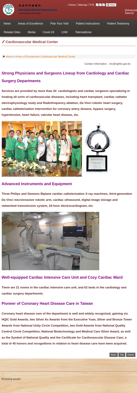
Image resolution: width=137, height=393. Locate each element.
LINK (64, 32)
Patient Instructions (88, 23)
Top (122, 354)
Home (72, 5)
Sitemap (82, 5)
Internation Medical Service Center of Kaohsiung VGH (29, 9)
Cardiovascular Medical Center (57, 56)
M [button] (100, 4)
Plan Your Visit (59, 23)
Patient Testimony (118, 23)
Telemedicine (83, 32)
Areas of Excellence (30, 23)
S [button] (97, 4)
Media (32, 32)
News (7, 23)
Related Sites (12, 32)
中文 (91, 4)
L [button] (103, 4)
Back (113, 354)
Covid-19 (48, 32)
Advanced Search (131, 11)
